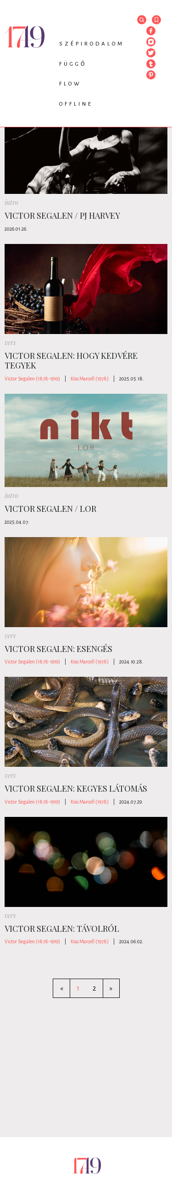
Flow (70, 84)
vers (10, 342)
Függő (73, 64)
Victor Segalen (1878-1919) (32, 378)
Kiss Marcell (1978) (90, 378)
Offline (76, 104)
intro (11, 202)
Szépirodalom (91, 44)
